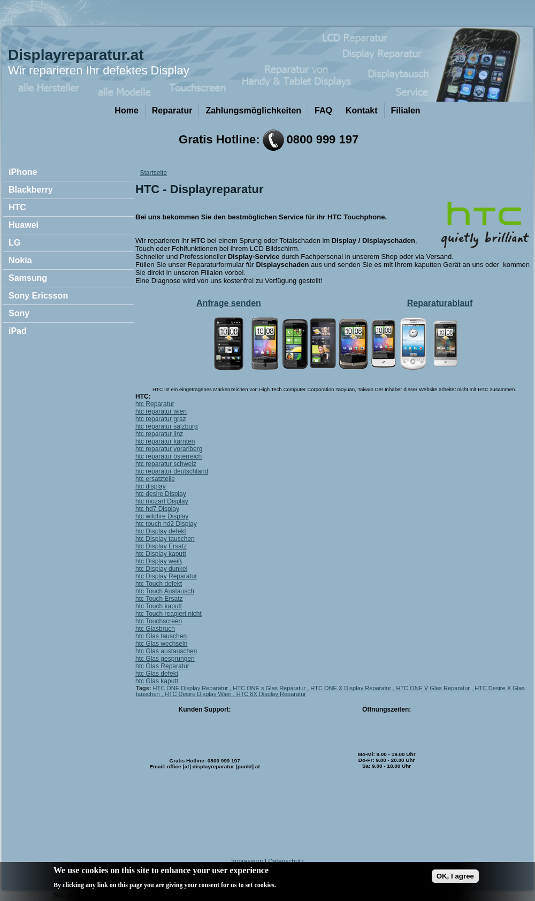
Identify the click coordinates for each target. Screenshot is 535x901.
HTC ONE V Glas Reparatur (433, 688)
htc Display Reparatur (166, 576)
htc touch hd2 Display (166, 524)
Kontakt (362, 110)
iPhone (23, 172)
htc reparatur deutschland (171, 471)
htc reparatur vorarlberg (168, 449)
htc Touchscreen (158, 621)
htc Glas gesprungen (165, 658)
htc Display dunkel (161, 568)
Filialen (406, 110)
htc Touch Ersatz (159, 598)
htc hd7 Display (157, 509)
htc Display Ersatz (161, 546)
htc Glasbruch (155, 628)
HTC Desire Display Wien (199, 694)
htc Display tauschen (165, 539)
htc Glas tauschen (161, 636)
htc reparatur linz (159, 434)
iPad (18, 330)
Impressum (247, 861)
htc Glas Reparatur (162, 666)
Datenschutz (286, 861)
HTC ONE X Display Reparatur (351, 688)
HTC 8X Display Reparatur (271, 694)
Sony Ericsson (38, 295)
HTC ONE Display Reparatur (191, 688)
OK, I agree (455, 880)
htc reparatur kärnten (165, 441)
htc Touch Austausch (164, 591)
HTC (17, 207)
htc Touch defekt (158, 583)
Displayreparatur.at (76, 55)
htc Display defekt (160, 531)
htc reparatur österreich (168, 456)
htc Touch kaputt (158, 606)
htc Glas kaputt (156, 681)
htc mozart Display (161, 501)
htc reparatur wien (161, 411)
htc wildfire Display (161, 516)
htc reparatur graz (160, 419)
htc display (150, 486)
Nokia (20, 260)
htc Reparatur (154, 404)
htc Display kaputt (160, 554)
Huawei (24, 225)
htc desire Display (160, 494)
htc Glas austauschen (166, 651)
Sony (19, 313)
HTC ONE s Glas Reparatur (270, 688)
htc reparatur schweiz (165, 464)
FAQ (323, 110)
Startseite (153, 173)
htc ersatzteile (155, 479)
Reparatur (172, 110)
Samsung (28, 277)
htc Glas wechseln (161, 643)
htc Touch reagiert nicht (168, 613)
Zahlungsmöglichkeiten (253, 110)
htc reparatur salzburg (166, 426)
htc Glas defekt (156, 673)
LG (14, 242)
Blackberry (31, 189)
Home (126, 110)
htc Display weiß (158, 561)
